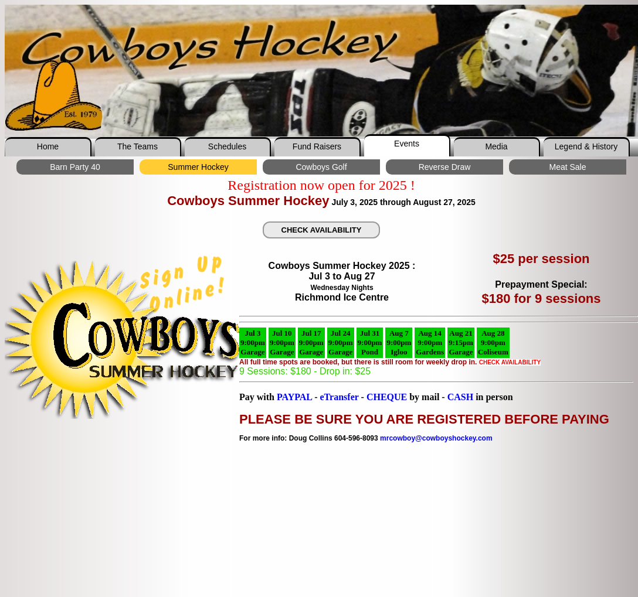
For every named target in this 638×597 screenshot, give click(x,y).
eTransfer (339, 397)
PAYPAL (294, 397)
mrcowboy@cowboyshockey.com (436, 438)
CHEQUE (387, 397)
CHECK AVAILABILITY (321, 230)
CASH (460, 397)
